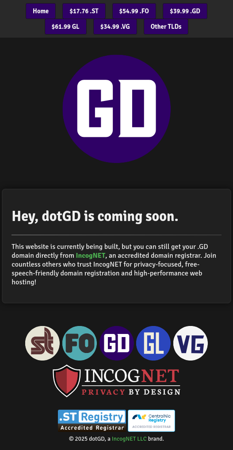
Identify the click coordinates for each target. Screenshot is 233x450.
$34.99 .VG (115, 27)
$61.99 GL (66, 27)
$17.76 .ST (83, 11)
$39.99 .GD (185, 11)
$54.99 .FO (134, 11)
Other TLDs (166, 27)
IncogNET (90, 255)
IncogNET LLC (129, 438)
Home (41, 11)
